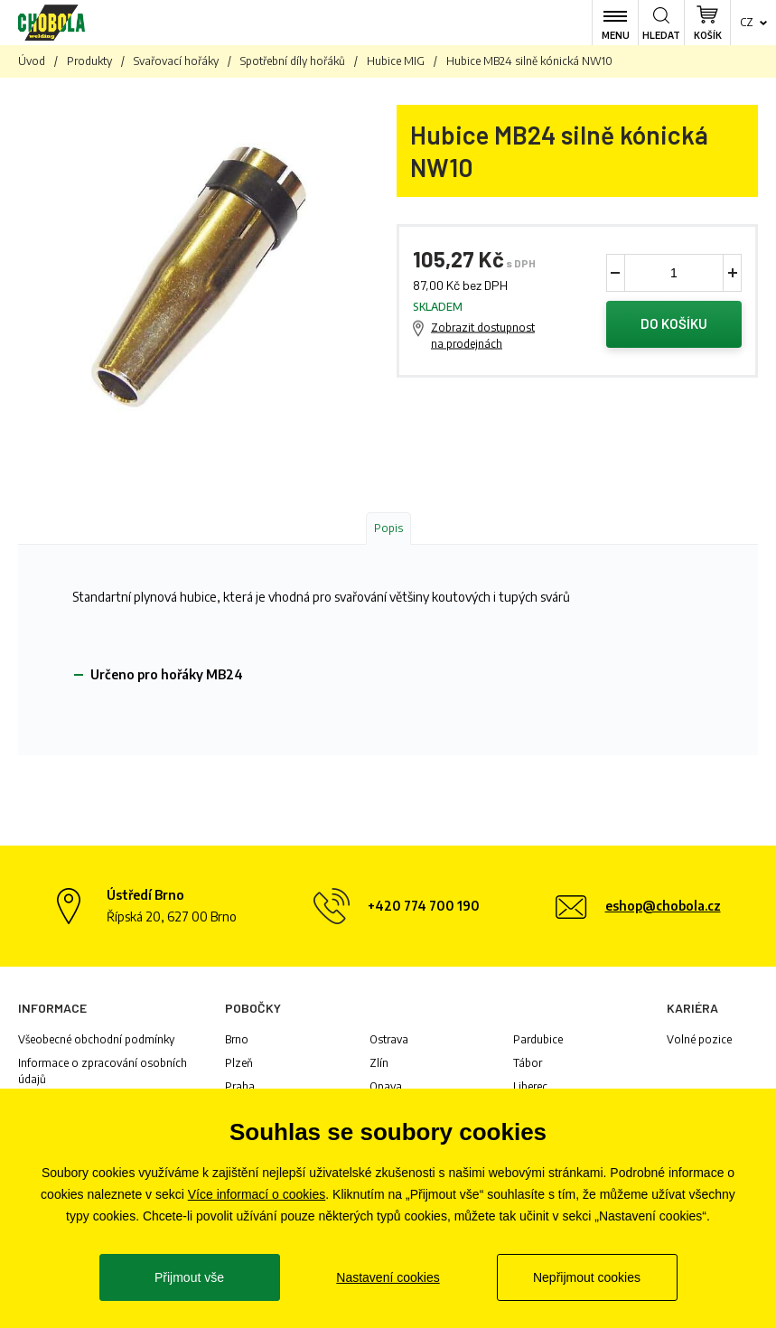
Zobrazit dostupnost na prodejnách (483, 336)
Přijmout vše (189, 1277)
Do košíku (673, 324)
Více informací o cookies (257, 1194)
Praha (240, 1086)
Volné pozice (699, 1039)
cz (746, 22)
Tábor (527, 1063)
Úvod (31, 61)
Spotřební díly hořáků (292, 61)
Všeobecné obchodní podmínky (96, 1039)
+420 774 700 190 (424, 905)
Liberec (530, 1086)
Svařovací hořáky (176, 61)
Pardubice (538, 1039)
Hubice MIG (396, 61)
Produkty (89, 61)
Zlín (378, 1063)
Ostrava (388, 1039)
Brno (236, 1039)
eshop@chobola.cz (663, 905)
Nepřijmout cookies (586, 1277)
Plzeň (239, 1063)
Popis (388, 528)
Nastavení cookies (387, 1277)
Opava (385, 1086)
